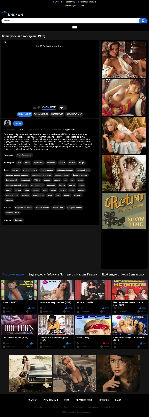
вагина (18, 190)
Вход (82, 6)
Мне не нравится (38, 107)
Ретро (81, 163)
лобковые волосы (65, 170)
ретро (81, 185)
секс (58, 195)
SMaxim (18, 123)
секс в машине (47, 170)
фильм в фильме (80, 175)
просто (57, 180)
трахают (77, 195)
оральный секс (83, 170)
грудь (49, 195)
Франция (18, 220)
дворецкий (25, 180)
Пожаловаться (41, 114)
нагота (63, 190)
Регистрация (70, 6)
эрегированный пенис (41, 175)
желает (67, 195)
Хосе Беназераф (24, 155)
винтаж (72, 185)
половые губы (12, 195)
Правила (104, 400)
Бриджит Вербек (74, 208)
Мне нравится (34, 107)
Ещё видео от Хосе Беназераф (123, 274)
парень (81, 190)
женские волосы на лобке (17, 175)
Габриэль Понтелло (23, 208)
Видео (27, 163)
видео (80, 180)
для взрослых (37, 185)
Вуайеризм (38, 163)
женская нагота (30, 170)
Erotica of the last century (65, 2)
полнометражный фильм (17, 185)
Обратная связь (84, 400)
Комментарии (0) (74, 114)
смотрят (15, 170)
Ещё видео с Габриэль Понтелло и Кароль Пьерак (63, 274)
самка (8, 190)
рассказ (9, 200)
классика (51, 185)
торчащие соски (62, 175)
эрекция (25, 195)
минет (53, 190)
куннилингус (38, 195)
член (45, 190)
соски (71, 190)
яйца (27, 190)
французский (11, 180)
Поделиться (57, 114)
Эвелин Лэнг (58, 208)
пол (72, 180)
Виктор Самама (12, 213)
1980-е (37, 180)
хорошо (47, 180)
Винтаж (72, 163)
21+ (19, 163)
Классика (51, 163)
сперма (36, 190)
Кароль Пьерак (42, 208)
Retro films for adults (88, 2)
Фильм (62, 163)
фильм (62, 185)
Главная (32, 400)
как (65, 180)
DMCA (118, 400)
